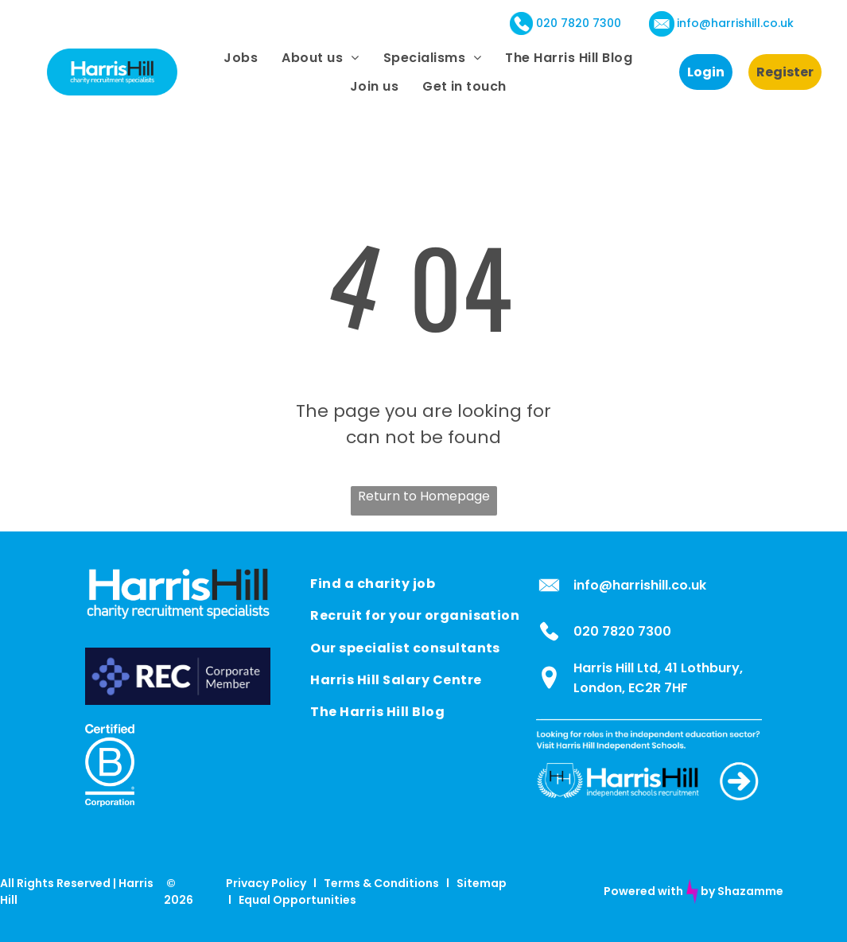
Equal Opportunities (297, 900)
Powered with (643, 891)
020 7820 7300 (578, 23)
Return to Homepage (424, 496)
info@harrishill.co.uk (735, 23)
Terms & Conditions (381, 883)
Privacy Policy (266, 883)
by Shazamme (742, 891)
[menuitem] (241, 58)
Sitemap (482, 883)
